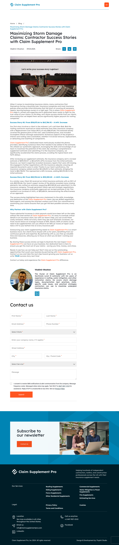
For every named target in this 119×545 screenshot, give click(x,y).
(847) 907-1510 (64, 388)
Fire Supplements (86, 495)
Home (12, 23)
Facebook (69, 525)
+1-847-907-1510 (71, 519)
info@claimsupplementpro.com (29, 528)
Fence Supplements (53, 493)
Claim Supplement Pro (19, 143)
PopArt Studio (102, 540)
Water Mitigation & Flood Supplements (90, 491)
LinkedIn (20, 531)
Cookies (83, 505)
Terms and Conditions (54, 508)
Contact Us (24, 446)
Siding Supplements (53, 490)
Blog (20, 23)
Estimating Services (87, 498)
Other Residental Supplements (58, 496)
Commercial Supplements (90, 487)
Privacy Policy (60, 390)
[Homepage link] (25, 5)
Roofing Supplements (54, 487)
